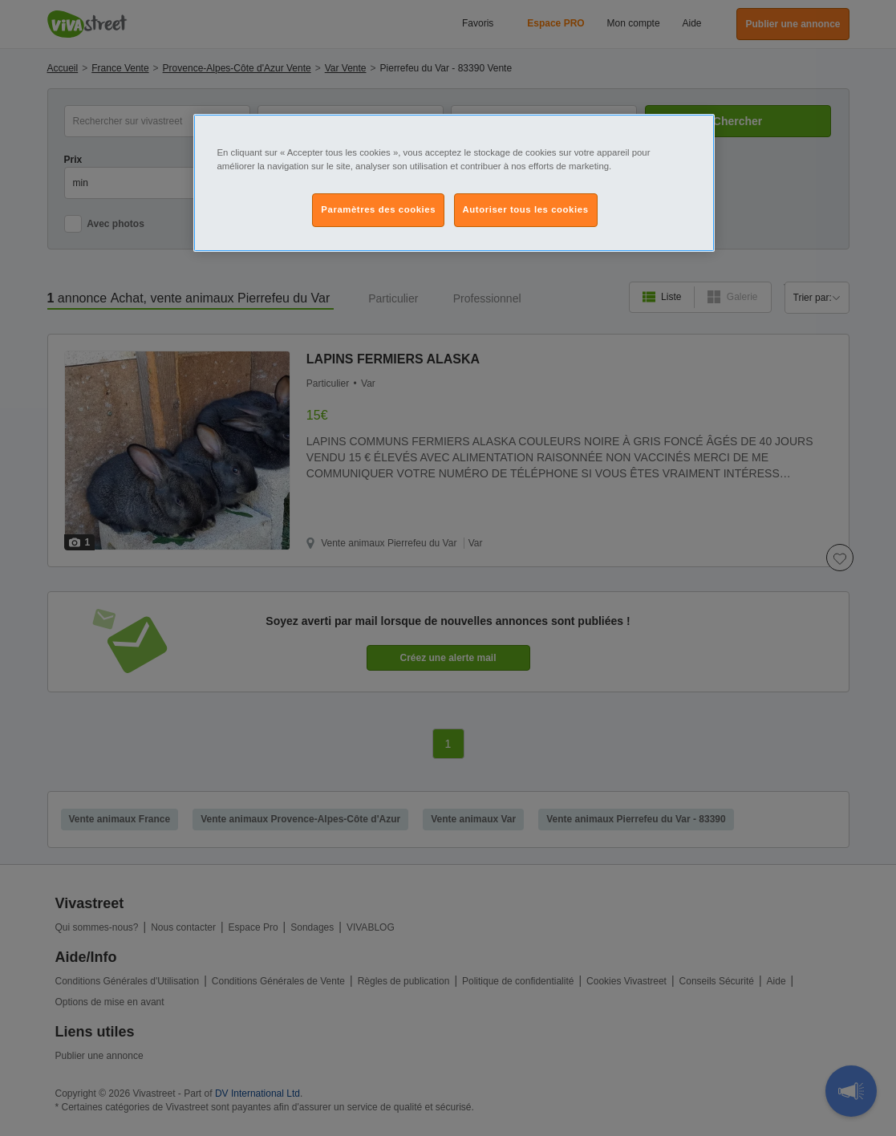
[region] (454, 183)
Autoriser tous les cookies (526, 209)
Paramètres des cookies (378, 209)
